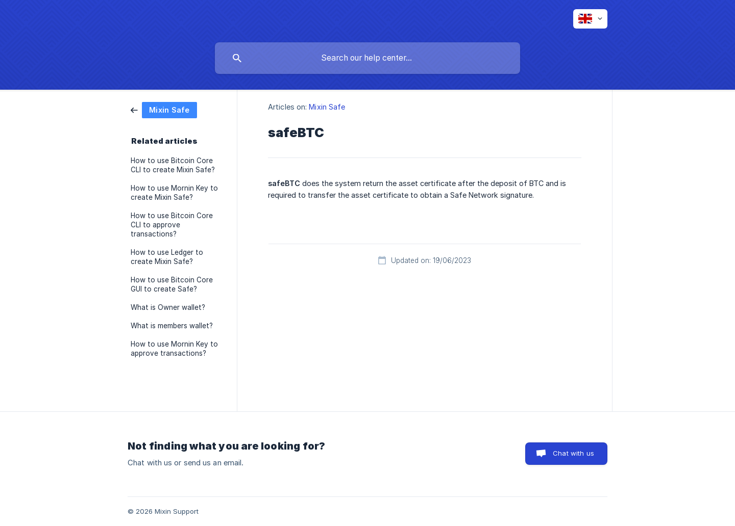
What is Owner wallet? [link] (168, 307)
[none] (590, 19)
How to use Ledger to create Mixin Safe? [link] (167, 257)
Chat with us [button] (573, 453)
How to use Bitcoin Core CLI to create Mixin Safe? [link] (173, 165)
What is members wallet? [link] (172, 326)
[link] (164, 109)
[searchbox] (367, 58)
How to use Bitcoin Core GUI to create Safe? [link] (172, 284)
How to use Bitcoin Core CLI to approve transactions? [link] (172, 225)
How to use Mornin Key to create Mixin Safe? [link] (174, 192)
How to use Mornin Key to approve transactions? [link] (174, 348)
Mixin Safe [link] (327, 106)
